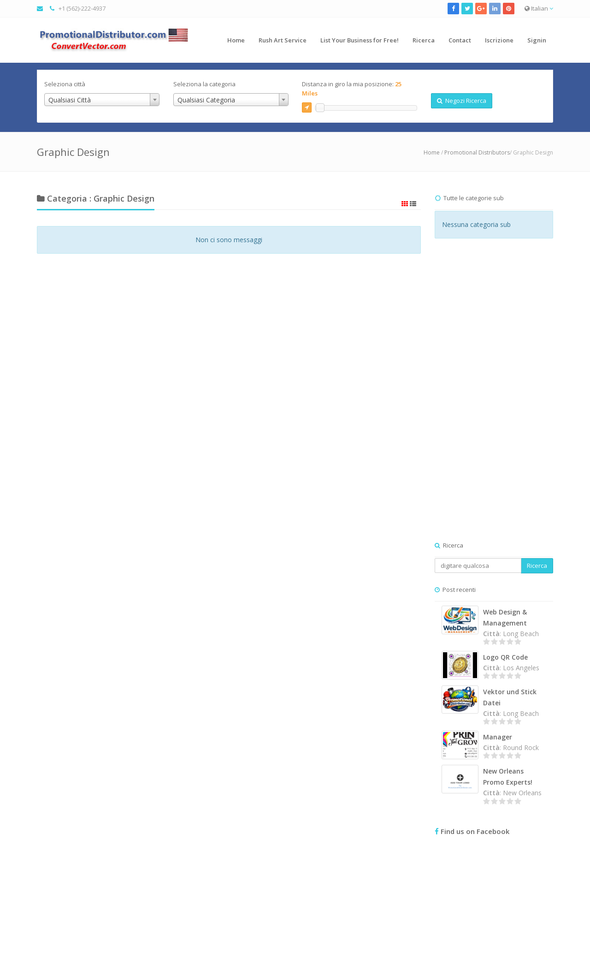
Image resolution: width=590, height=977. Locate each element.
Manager (497, 737)
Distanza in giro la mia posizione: (351, 88)
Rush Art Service (283, 40)
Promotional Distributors (477, 152)
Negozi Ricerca (461, 100)
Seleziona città (64, 84)
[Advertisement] (494, 399)
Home (236, 40)
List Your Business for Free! (359, 40)
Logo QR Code (505, 657)
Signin (536, 40)
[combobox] (101, 99)
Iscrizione (499, 40)
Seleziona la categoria (204, 84)
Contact (459, 40)
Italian (539, 8)
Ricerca (424, 40)
